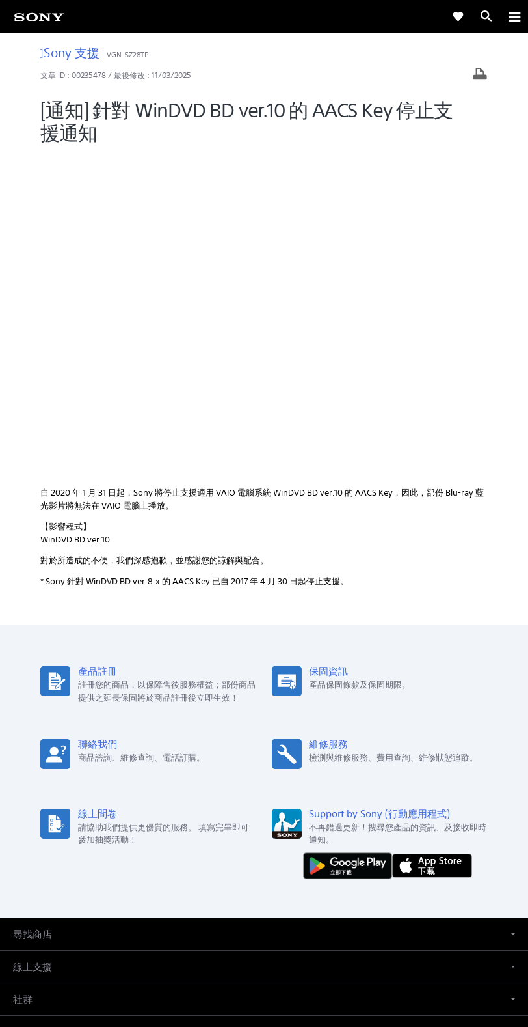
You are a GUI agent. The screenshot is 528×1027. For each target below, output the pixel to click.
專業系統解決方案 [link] (196, 827)
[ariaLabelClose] (514, 16)
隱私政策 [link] (264, 951)
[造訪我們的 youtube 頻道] (278, 858)
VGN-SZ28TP (128, 54)
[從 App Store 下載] (432, 543)
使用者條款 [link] (264, 935)
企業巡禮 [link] (258, 827)
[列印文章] (480, 75)
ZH (56, 760)
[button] (264, 612)
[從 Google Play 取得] (350, 543)
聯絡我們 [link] (349, 827)
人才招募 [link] (304, 827)
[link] (39, 16)
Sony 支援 (69, 52)
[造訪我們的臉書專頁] (250, 858)
